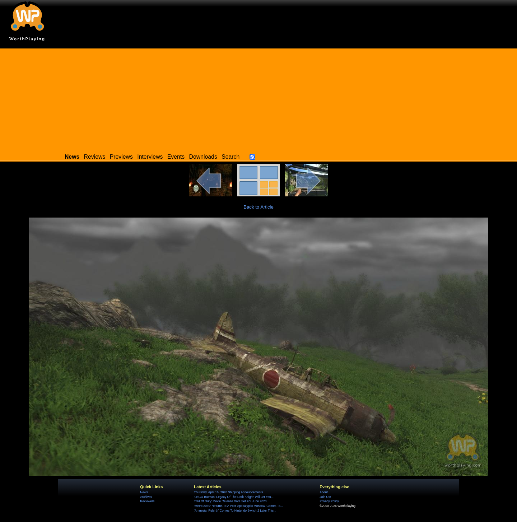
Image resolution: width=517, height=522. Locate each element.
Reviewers (147, 501)
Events (176, 157)
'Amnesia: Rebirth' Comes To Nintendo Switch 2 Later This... (235, 510)
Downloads (203, 157)
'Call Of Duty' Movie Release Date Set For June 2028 (230, 501)
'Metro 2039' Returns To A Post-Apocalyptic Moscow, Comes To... (238, 506)
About (323, 492)
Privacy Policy (329, 501)
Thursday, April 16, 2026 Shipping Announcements (228, 492)
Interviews (150, 157)
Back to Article (258, 207)
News (144, 492)
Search (230, 157)
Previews (121, 157)
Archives (146, 497)
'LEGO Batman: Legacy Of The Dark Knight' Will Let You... (234, 497)
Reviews (95, 157)
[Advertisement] (258, 98)
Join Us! (325, 497)
